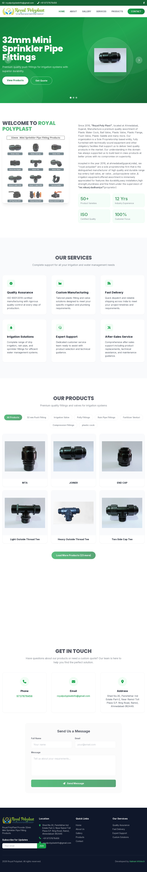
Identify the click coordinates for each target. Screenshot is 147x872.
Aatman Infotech (137, 861)
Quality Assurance (121, 825)
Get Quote (41, 80)
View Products (15, 80)
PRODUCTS (117, 11)
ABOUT (73, 11)
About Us (80, 829)
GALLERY (86, 11)
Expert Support (120, 833)
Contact (79, 841)
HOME (62, 11)
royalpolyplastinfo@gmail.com (18, 3)
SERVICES (101, 11)
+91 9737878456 (47, 3)
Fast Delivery (119, 829)
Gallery (79, 833)
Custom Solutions (121, 837)
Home (78, 825)
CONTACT (136, 11)
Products (80, 837)
